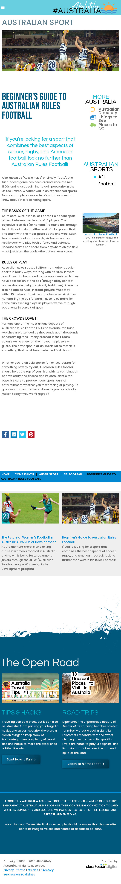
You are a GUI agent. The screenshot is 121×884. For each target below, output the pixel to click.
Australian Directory (109, 110)
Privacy (8, 870)
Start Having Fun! (21, 759)
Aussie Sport (48, 474)
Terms (20, 870)
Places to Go (108, 126)
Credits (33, 870)
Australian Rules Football (101, 234)
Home (5, 474)
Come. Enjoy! (24, 474)
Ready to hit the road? (85, 764)
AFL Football (73, 474)
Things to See (108, 118)
